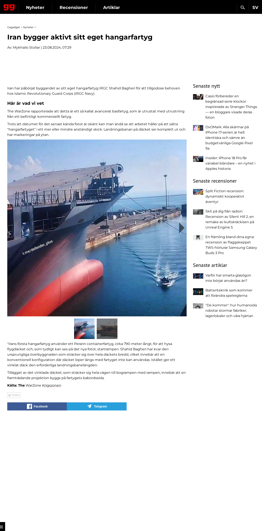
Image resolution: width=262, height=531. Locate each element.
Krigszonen (51, 486)
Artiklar (150, 7)
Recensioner (113, 7)
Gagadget (28, 5)
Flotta (15, 496)
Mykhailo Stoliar (26, 47)
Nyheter (74, 7)
